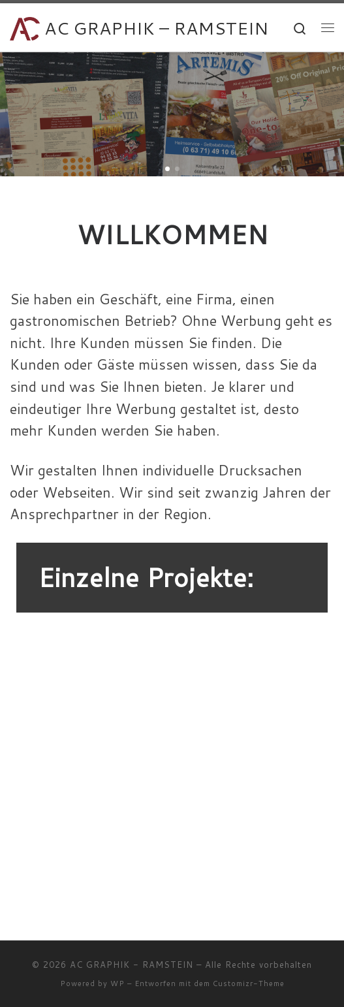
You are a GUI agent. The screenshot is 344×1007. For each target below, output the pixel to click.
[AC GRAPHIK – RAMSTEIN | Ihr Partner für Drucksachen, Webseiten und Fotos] (25, 26)
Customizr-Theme (249, 983)
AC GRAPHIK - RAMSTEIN (131, 964)
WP (117, 983)
